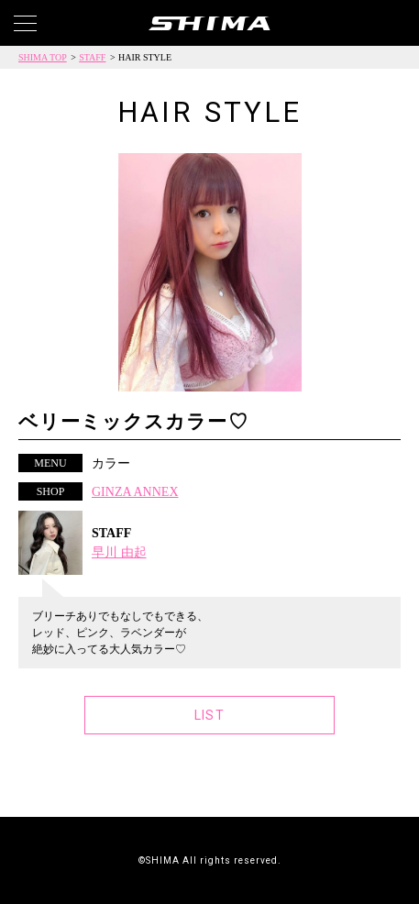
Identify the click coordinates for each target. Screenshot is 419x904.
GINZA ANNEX (135, 492)
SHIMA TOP (42, 57)
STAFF (92, 57)
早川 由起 (119, 552)
